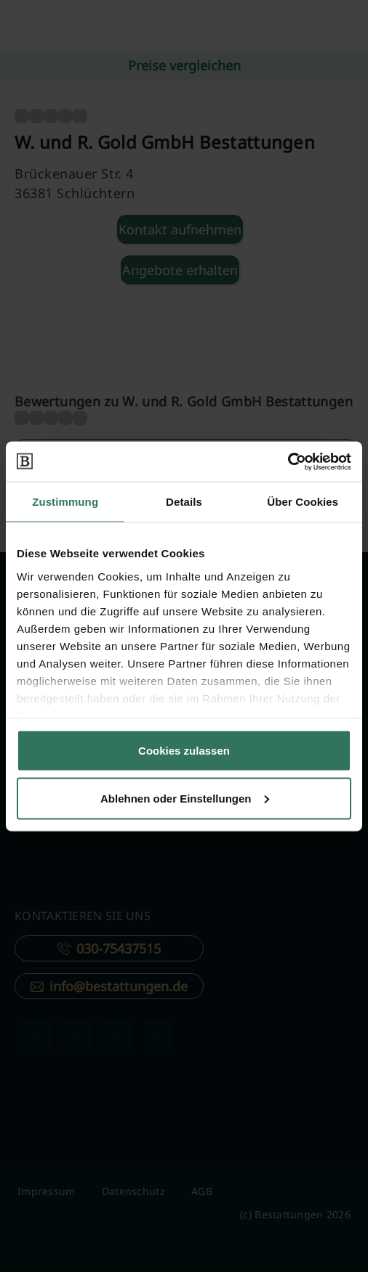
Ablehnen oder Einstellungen (184, 798)
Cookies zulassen (184, 750)
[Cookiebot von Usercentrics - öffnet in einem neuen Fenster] (287, 461)
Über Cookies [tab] (302, 502)
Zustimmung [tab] (65, 502)
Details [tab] (184, 502)
